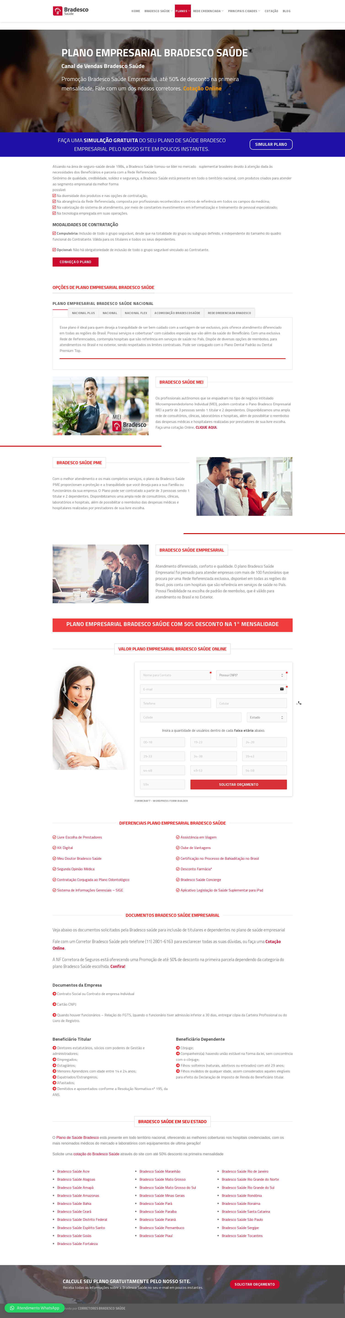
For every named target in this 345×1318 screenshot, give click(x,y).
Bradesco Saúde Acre (73, 1171)
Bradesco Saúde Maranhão (159, 1171)
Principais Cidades (244, 8)
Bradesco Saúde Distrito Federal (82, 1219)
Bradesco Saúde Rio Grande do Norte (250, 1179)
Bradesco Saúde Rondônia (242, 1195)
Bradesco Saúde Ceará (74, 1211)
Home (135, 8)
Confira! (117, 966)
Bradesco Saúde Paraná (157, 1219)
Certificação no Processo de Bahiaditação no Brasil (220, 858)
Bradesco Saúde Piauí (155, 1235)
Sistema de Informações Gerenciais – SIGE (90, 890)
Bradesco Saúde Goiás (74, 1235)
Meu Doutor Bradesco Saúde (79, 858)
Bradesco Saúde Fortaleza (77, 1243)
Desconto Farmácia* (196, 869)
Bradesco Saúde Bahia (74, 1203)
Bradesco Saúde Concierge (201, 879)
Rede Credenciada (208, 8)
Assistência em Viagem (199, 837)
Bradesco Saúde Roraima (241, 1203)
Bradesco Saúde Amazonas (78, 1195)
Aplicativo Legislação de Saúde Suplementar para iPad (222, 890)
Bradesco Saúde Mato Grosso (162, 1179)
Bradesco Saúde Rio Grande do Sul (248, 1187)
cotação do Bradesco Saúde (96, 1154)
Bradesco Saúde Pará (155, 1203)
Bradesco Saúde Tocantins (242, 1235)
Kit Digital (65, 847)
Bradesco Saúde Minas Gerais (162, 1195)
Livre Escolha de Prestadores (79, 837)
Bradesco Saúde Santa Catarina (246, 1211)
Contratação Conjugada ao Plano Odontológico (93, 879)
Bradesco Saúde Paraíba (158, 1211)
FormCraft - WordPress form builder (161, 801)
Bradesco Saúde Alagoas (76, 1179)
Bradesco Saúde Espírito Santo (81, 1227)
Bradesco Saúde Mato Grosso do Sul (167, 1187)
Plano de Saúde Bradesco (77, 1138)
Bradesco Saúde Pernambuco (161, 1227)
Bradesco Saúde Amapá (75, 1187)
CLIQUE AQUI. (206, 427)
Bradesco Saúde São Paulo (242, 1219)
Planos (183, 8)
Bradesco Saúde (158, 8)
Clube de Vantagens (196, 847)
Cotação (271, 8)
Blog (286, 8)
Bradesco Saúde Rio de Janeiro (245, 1171)
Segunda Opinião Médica (75, 869)
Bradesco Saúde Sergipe (240, 1227)
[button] (35, 1308)
